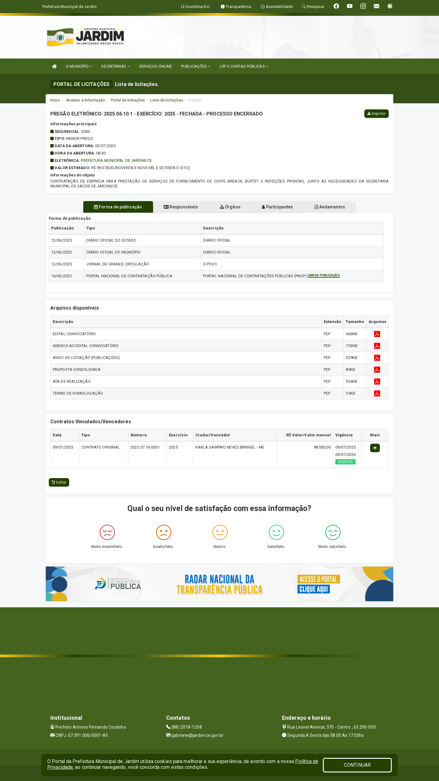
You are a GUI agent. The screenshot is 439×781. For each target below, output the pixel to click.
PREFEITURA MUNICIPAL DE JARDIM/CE (116, 160)
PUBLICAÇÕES (195, 66)
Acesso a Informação (85, 100)
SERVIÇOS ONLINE (155, 66)
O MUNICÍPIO (79, 66)
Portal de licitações (128, 100)
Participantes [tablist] (281, 206)
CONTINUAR (357, 765)
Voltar (59, 482)
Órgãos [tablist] (230, 206)
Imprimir (376, 114)
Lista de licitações (166, 100)
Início (55, 100)
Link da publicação (324, 275)
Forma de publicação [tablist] (110, 206)
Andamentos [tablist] (338, 206)
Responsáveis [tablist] (177, 206)
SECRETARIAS (115, 66)
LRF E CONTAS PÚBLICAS (244, 66)
